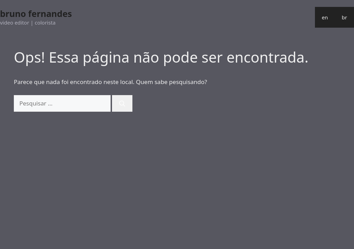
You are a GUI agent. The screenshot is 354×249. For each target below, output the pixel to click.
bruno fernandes (36, 13)
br (344, 17)
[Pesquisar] (122, 103)
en (325, 17)
